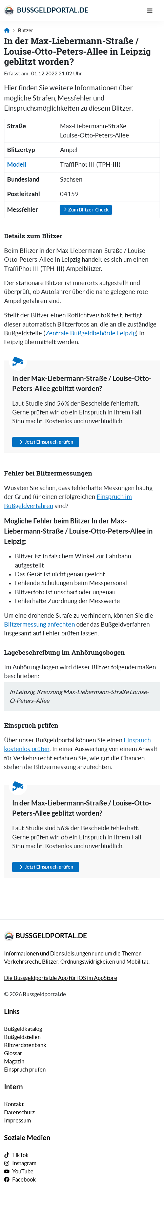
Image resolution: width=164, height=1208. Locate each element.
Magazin (14, 1061)
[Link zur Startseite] (6, 30)
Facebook (24, 1179)
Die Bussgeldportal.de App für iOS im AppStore (60, 978)
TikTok (20, 1155)
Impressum (17, 1120)
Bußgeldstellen (22, 1037)
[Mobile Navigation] (153, 10)
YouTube (23, 1171)
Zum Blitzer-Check (86, 209)
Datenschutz (19, 1112)
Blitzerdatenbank (25, 1045)
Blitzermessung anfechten (39, 624)
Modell (16, 164)
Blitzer (25, 30)
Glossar (13, 1053)
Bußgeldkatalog (23, 1029)
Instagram (24, 1163)
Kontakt (14, 1104)
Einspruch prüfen (25, 1069)
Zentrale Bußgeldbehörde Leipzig (90, 333)
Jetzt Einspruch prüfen (45, 442)
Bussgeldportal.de (46, 10)
